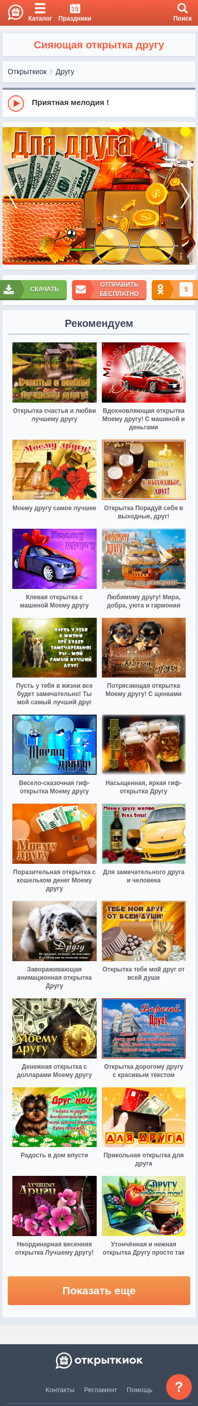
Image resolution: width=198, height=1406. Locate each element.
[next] (185, 196)
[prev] (13, 196)
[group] (99, 103)
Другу (65, 71)
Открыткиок (27, 71)
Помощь (139, 1390)
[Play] (16, 103)
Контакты (60, 1390)
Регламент (100, 1390)
